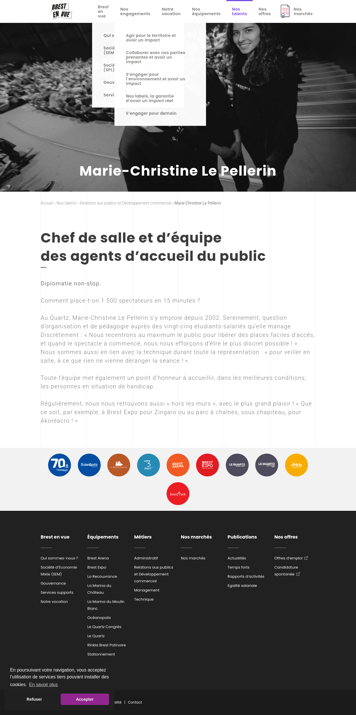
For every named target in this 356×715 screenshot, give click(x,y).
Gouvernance (53, 583)
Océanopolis (99, 617)
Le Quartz (95, 636)
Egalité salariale (242, 585)
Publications (242, 537)
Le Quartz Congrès (104, 626)
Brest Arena (98, 558)
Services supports (57, 592)
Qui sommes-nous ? (59, 558)
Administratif (146, 558)
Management (146, 590)
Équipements (102, 537)
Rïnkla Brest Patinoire (106, 645)
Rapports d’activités (246, 576)
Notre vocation (171, 11)
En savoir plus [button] (43, 684)
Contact (135, 702)
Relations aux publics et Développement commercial (153, 574)
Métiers (143, 537)
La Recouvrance (102, 576)
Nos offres (264, 11)
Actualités (237, 558)
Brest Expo (96, 567)
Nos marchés (303, 11)
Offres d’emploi (288, 558)
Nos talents (239, 11)
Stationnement (101, 654)
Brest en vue (103, 11)
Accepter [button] (85, 699)
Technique (144, 599)
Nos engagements (135, 11)
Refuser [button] (34, 699)
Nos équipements (206, 11)
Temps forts (239, 567)
